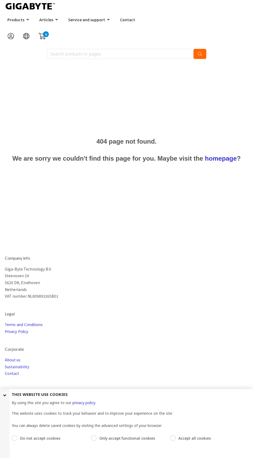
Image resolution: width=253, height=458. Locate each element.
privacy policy (83, 402)
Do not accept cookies (40, 438)
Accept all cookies (194, 438)
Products (15, 19)
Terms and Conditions (24, 324)
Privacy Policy (16, 331)
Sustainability (17, 366)
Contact (127, 19)
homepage (221, 158)
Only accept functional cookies (127, 438)
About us (12, 359)
